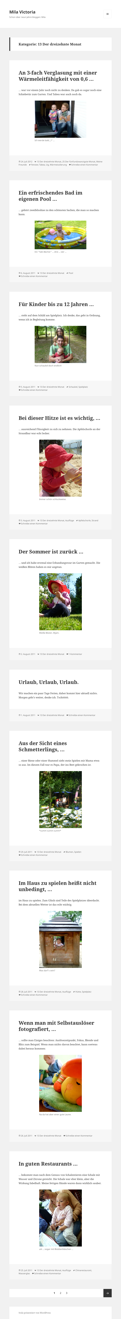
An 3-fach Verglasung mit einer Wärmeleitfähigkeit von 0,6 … (58, 75)
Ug (47, 164)
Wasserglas (24, 1273)
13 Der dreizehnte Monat (49, 161)
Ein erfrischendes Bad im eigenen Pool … (50, 195)
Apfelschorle (84, 520)
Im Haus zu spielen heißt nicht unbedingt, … (57, 886)
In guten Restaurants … (48, 1163)
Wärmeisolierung (58, 164)
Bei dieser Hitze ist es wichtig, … (59, 417)
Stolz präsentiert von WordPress (35, 1312)
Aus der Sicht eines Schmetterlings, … (43, 746)
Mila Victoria (22, 12)
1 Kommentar (75, 654)
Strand (95, 520)
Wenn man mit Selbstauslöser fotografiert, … (56, 1025)
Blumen (69, 851)
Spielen (77, 851)
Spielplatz (83, 386)
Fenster (34, 164)
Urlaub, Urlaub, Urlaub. (49, 682)
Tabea (42, 164)
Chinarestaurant (83, 1270)
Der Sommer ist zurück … (51, 551)
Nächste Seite (107, 1293)
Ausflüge (69, 520)
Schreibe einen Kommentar (84, 164)
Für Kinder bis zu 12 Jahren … (56, 304)
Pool (71, 273)
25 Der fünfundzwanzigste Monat (78, 161)
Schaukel (73, 386)
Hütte (78, 991)
